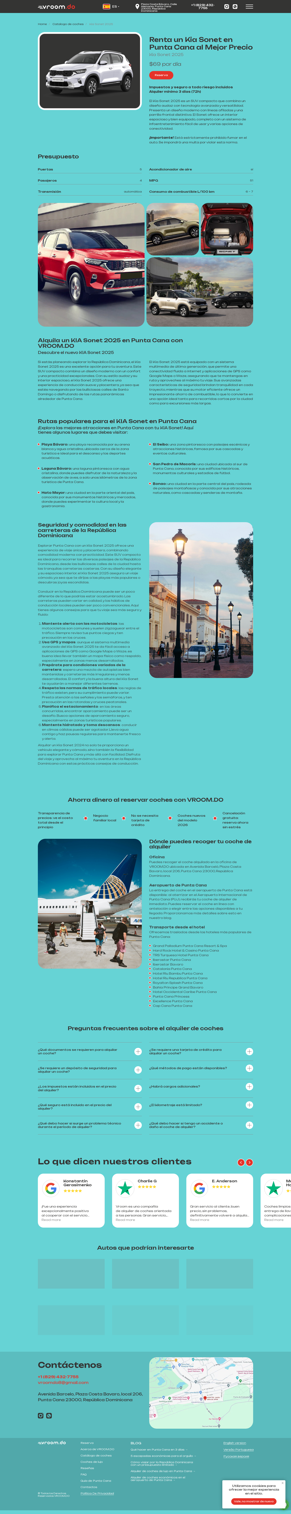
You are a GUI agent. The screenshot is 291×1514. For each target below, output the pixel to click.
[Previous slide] (241, 1162)
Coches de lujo (92, 1465)
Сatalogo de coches (68, 24)
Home (42, 24)
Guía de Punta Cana (96, 1484)
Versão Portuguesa (238, 1453)
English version (234, 1446)
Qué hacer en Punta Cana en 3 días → (159, 1453)
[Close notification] (283, 1483)
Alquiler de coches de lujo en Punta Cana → (163, 1474)
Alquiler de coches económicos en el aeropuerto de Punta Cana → (158, 1482)
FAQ (84, 1478)
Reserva (87, 1446)
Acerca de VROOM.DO (97, 1452)
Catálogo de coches (96, 1459)
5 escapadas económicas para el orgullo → (163, 1459)
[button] (161, 75)
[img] (201, 1396)
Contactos (89, 1490)
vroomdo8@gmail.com (63, 1386)
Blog (136, 1447)
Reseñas (87, 1471)
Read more (55, 1222)
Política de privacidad (97, 1497)
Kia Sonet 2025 (101, 24)
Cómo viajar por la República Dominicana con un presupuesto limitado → (162, 1467)
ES (114, 6)
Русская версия (236, 1460)
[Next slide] (249, 1162)
